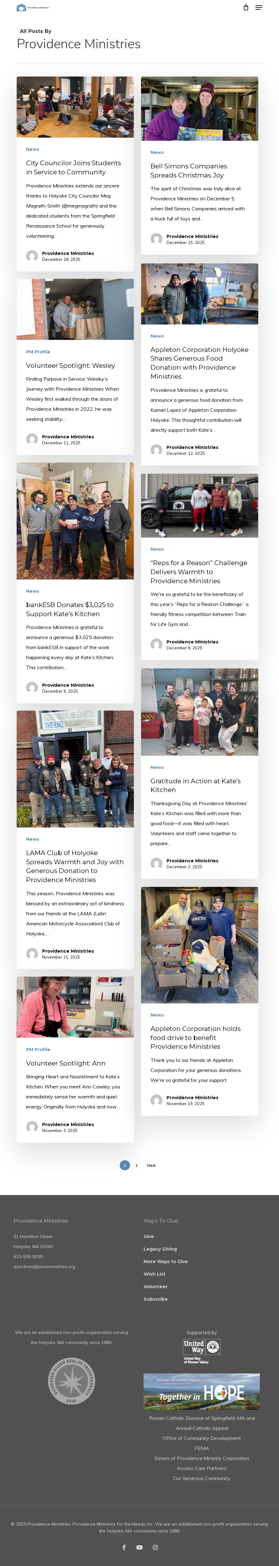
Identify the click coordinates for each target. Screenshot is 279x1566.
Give (149, 1236)
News (32, 149)
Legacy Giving (160, 1249)
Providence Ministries (68, 253)
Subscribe (156, 1299)
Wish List (155, 1274)
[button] (258, 7)
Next (151, 1165)
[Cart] (246, 7)
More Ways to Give (166, 1261)
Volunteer (155, 1286)
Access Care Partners (202, 1468)
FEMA (202, 1448)
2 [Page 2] (136, 1165)
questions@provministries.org (44, 1266)
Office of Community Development (202, 1438)
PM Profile (39, 425)
